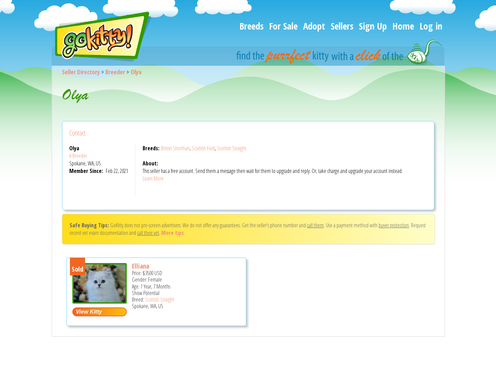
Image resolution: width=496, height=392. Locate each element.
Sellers (342, 26)
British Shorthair (175, 148)
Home (403, 26)
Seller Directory (81, 72)
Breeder (115, 72)
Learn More (153, 178)
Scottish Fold (203, 148)
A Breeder (78, 156)
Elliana (140, 266)
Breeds (251, 26)
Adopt (314, 26)
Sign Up (373, 26)
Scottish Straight (231, 148)
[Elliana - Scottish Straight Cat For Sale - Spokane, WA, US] (99, 301)
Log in (431, 26)
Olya (136, 72)
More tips (172, 233)
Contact (77, 133)
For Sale (283, 26)
